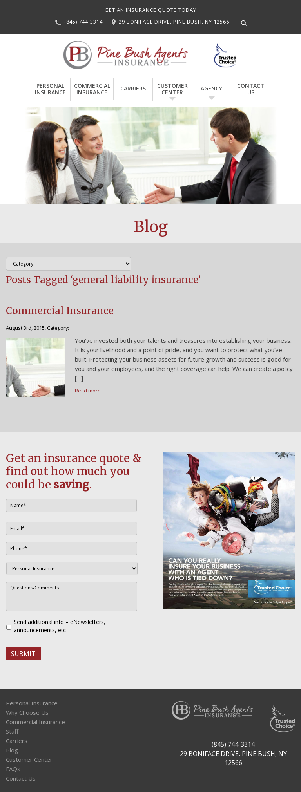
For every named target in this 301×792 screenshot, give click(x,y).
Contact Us (249, 88)
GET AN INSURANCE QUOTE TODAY (150, 9)
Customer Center (170, 88)
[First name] (71, 505)
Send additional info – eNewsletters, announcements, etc (59, 625)
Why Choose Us (27, 712)
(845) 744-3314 (83, 21)
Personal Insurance (52, 88)
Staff (12, 730)
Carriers (131, 88)
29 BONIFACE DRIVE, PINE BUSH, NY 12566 (174, 21)
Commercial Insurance (92, 88)
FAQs (13, 768)
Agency (209, 88)
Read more (88, 389)
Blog (12, 749)
